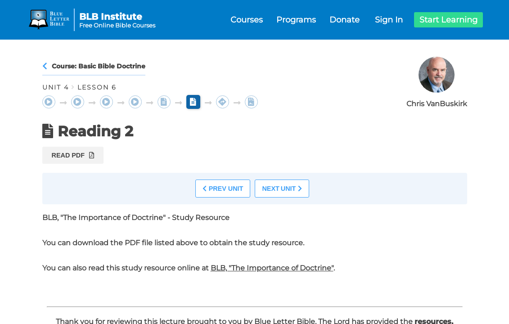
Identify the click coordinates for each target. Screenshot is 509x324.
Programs (296, 20)
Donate (344, 20)
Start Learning (448, 20)
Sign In (389, 20)
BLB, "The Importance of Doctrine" (272, 268)
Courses (246, 20)
